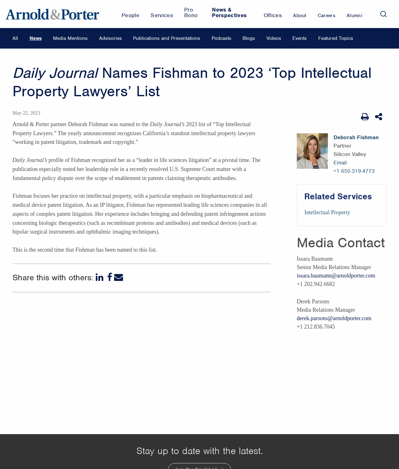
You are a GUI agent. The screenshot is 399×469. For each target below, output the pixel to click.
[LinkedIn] (100, 277)
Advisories (110, 38)
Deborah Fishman (356, 137)
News (36, 38)
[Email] (118, 277)
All (15, 38)
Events (299, 38)
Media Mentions (70, 38)
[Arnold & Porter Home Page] (52, 14)
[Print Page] (365, 116)
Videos (274, 38)
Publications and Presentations (166, 38)
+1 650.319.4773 (354, 171)
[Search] (383, 14)
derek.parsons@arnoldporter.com (334, 318)
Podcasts (221, 38)
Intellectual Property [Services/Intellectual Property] (327, 212)
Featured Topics (335, 38)
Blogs (249, 38)
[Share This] (379, 116)
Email (340, 162)
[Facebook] (109, 277)
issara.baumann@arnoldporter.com (336, 275)
